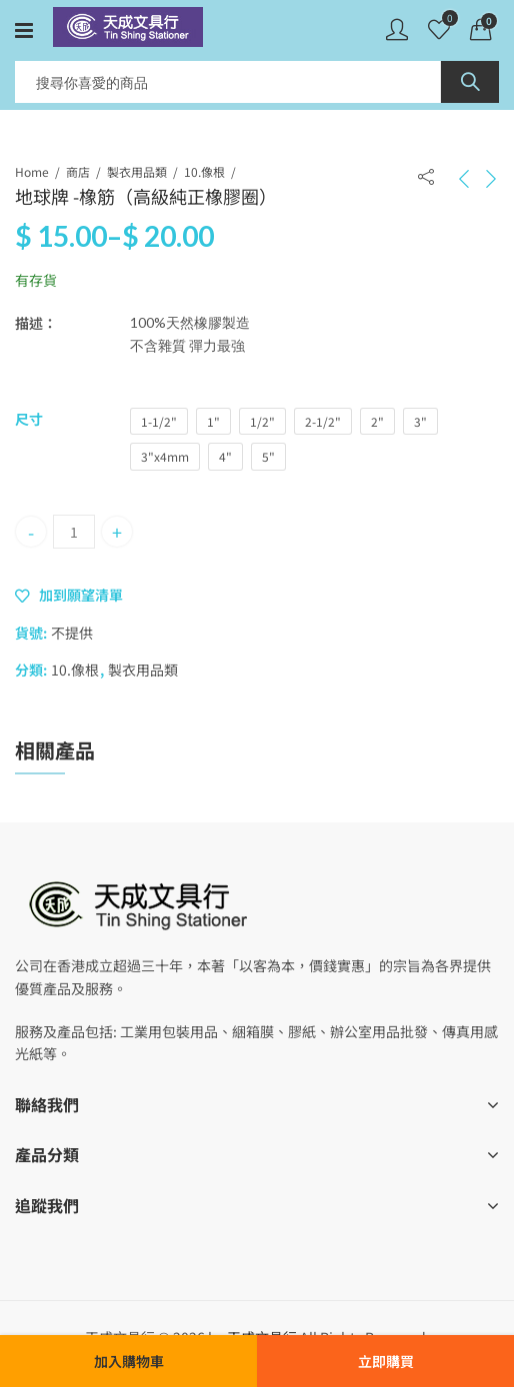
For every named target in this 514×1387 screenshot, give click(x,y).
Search (470, 82)
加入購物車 (129, 1361)
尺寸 (29, 419)
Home (32, 171)
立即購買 (386, 1361)
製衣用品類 (137, 171)
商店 (78, 171)
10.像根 (204, 171)
